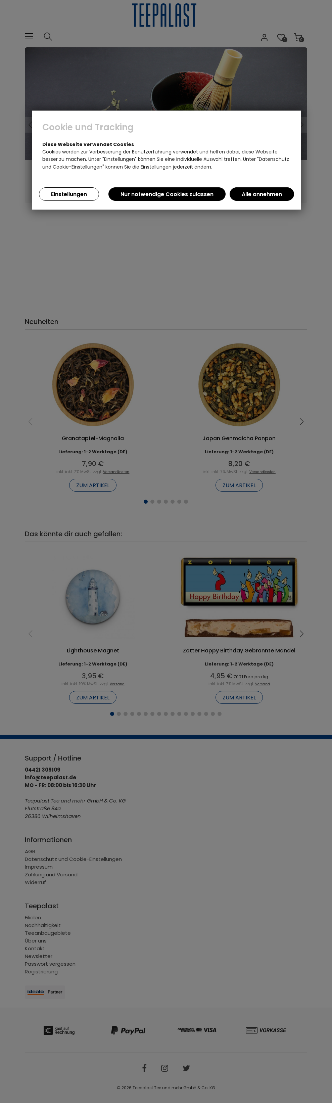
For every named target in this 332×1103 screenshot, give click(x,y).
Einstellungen (69, 194)
